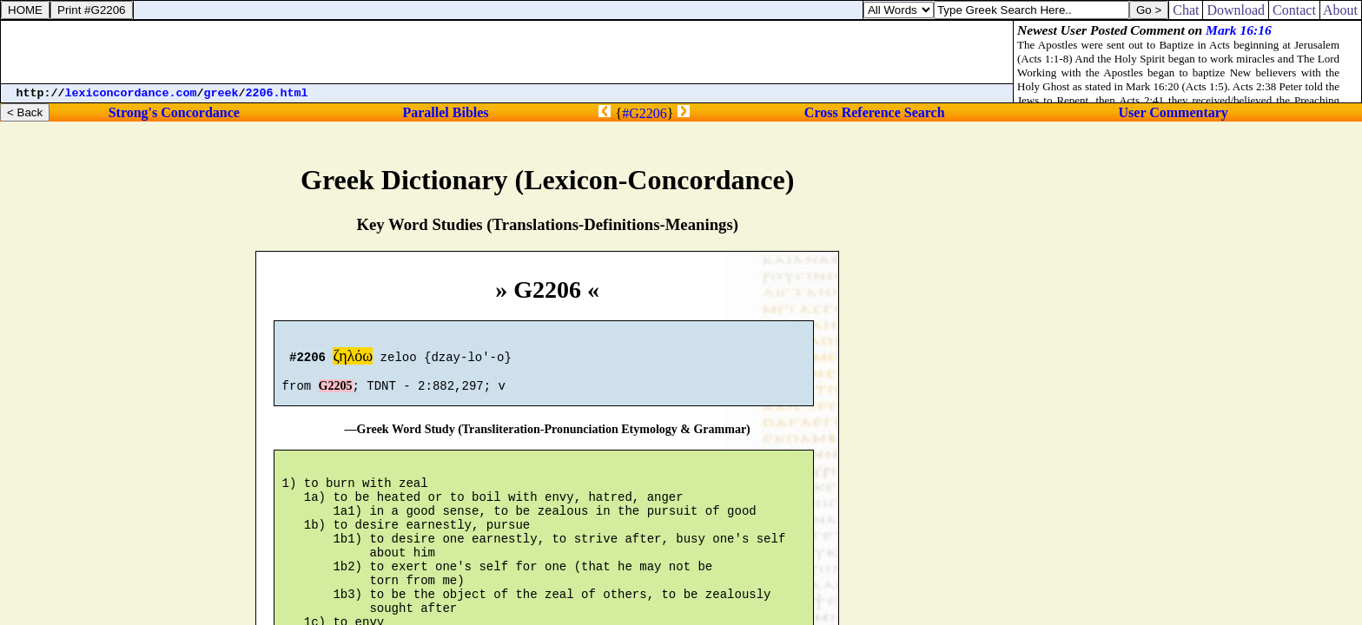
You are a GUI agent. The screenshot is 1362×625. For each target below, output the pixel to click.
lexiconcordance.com (131, 93)
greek (221, 93)
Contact (1294, 10)
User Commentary (1173, 112)
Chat (1185, 10)
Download (1235, 10)
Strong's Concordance (174, 112)
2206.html (277, 93)
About (1340, 10)
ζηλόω (353, 358)
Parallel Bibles (445, 112)
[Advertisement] (507, 52)
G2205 (336, 393)
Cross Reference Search (874, 112)
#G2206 (644, 113)
